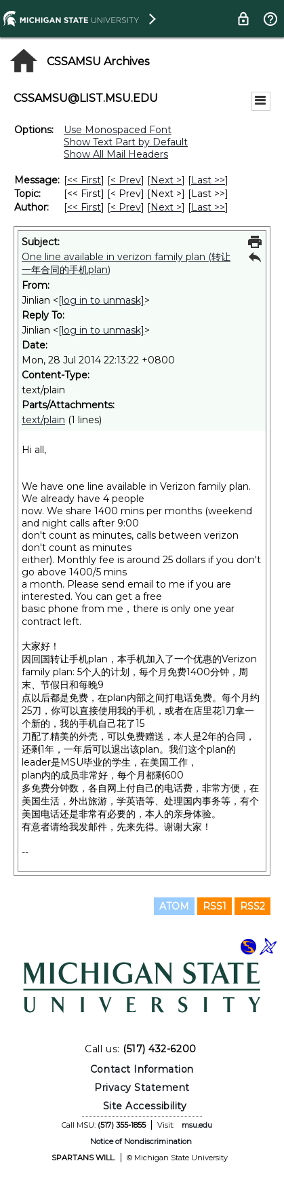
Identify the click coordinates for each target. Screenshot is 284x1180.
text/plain (43, 420)
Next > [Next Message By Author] (166, 207)
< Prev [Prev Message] (125, 180)
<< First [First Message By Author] (84, 207)
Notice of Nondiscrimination (141, 1141)
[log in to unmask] (101, 300)
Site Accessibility (145, 1106)
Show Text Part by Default (126, 142)
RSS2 (252, 906)
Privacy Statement (142, 1087)
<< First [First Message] (84, 180)
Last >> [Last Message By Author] (208, 207)
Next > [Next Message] (166, 180)
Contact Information (142, 1069)
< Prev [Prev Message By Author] (125, 207)
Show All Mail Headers (116, 154)
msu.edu (197, 1125)
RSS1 (214, 906)
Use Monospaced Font (117, 130)
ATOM (174, 906)
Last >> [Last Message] (208, 180)
